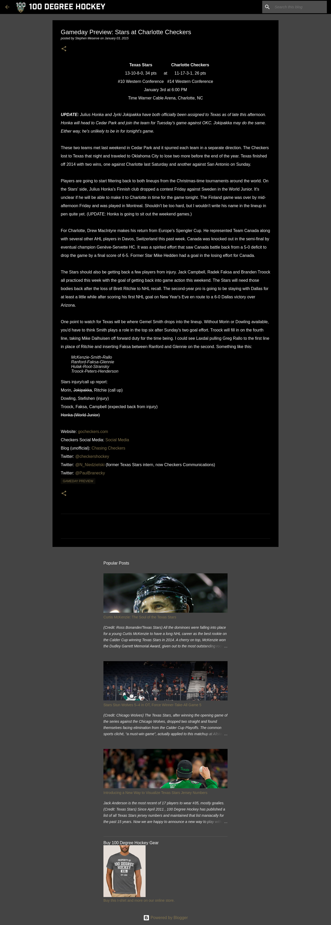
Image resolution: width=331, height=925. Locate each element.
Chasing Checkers (108, 448)
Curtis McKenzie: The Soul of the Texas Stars (139, 617)
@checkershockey (92, 456)
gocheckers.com (93, 431)
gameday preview (78, 481)
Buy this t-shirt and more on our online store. (139, 900)
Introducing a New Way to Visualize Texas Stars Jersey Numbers (155, 793)
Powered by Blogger (165, 917)
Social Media (117, 440)
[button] (64, 49)
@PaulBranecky (90, 473)
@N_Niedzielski (89, 464)
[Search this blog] (300, 7)
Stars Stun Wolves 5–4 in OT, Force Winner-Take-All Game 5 (152, 705)
